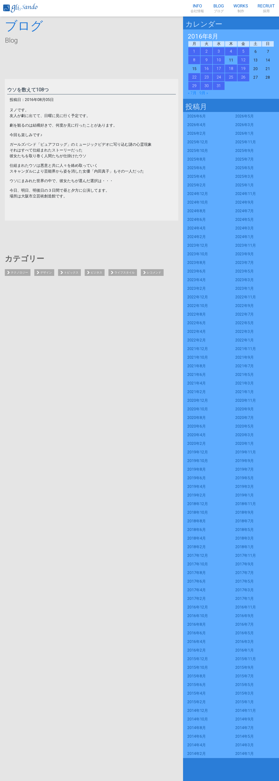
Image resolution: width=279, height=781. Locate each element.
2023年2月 (196, 288)
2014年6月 (196, 736)
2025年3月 (244, 176)
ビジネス (96, 272)
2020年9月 (244, 409)
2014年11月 (245, 710)
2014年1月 (244, 753)
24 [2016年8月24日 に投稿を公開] (219, 77)
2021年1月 (244, 392)
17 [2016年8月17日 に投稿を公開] (219, 68)
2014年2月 (196, 753)
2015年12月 (197, 659)
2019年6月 (196, 478)
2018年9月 (244, 512)
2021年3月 (244, 383)
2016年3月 (244, 641)
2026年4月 (196, 125)
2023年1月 (244, 288)
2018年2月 (196, 547)
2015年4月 (196, 693)
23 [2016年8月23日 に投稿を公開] (206, 77)
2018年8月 (196, 521)
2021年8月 (196, 366)
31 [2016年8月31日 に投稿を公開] (219, 86)
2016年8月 (196, 624)
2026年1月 (244, 133)
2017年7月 (244, 572)
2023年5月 (244, 271)
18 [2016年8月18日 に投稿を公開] (231, 68)
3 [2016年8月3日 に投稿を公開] (219, 51)
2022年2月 (196, 340)
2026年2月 (196, 133)
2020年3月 (244, 435)
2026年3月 (244, 125)
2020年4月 (196, 435)
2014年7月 (244, 727)
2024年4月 (196, 228)
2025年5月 (244, 168)
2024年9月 (244, 202)
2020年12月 (197, 400)
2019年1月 (244, 495)
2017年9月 (244, 564)
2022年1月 (244, 340)
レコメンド (154, 272)
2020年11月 (245, 400)
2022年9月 (244, 305)
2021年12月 (197, 348)
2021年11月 (245, 348)
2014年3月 (244, 745)
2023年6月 (196, 271)
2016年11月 (245, 607)
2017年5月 (244, 581)
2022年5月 (244, 323)
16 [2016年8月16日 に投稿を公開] (206, 68)
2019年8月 (196, 469)
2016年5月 (244, 633)
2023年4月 (196, 280)
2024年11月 (245, 193)
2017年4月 (196, 590)
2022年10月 (197, 305)
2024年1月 (244, 236)
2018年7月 (244, 521)
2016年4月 (196, 641)
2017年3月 (244, 590)
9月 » (203, 93)
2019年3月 (244, 486)
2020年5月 (244, 426)
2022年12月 (197, 297)
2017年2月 (196, 598)
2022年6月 (196, 323)
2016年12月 (197, 607)
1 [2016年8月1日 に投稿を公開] (194, 51)
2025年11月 (245, 142)
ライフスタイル (124, 272)
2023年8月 (196, 262)
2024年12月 (197, 193)
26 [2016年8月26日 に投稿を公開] (243, 77)
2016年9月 (244, 616)
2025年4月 (196, 176)
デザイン (46, 272)
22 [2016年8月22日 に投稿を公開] (194, 77)
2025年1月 (244, 185)
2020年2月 (196, 443)
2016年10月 (197, 616)
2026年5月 (244, 116)
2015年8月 (196, 676)
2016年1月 (244, 650)
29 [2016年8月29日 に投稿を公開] (194, 86)
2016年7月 (244, 624)
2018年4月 (196, 538)
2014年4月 (196, 745)
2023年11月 (245, 245)
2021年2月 (196, 392)
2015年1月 (244, 702)
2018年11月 (245, 504)
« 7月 (192, 93)
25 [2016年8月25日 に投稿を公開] (231, 77)
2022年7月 (244, 314)
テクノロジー (19, 272)
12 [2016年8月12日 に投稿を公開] (243, 60)
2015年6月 (196, 684)
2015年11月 (245, 659)
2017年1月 (244, 598)
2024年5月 (244, 219)
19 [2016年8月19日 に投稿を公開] (243, 68)
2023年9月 (244, 254)
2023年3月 (244, 280)
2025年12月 (197, 142)
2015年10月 (197, 667)
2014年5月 (244, 736)
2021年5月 (244, 374)
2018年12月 (197, 504)
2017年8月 (196, 572)
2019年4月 (196, 486)
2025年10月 (197, 150)
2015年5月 (244, 684)
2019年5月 (244, 478)
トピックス (71, 272)
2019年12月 (197, 452)
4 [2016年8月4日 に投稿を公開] (231, 51)
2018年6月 (196, 529)
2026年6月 (196, 116)
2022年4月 (196, 331)
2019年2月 (196, 495)
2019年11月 (245, 452)
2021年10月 (197, 357)
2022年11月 (245, 297)
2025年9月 (244, 150)
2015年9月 (244, 667)
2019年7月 (244, 469)
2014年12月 (197, 710)
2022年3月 (244, 331)
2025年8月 (196, 159)
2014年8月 (196, 727)
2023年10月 (197, 254)
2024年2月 (196, 236)
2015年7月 (244, 676)
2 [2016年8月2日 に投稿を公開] (206, 51)
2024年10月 (197, 202)
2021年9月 (244, 357)
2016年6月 (196, 633)
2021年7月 (244, 366)
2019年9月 (244, 460)
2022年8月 (196, 314)
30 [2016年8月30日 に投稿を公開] (206, 86)
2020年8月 (196, 417)
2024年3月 (244, 228)
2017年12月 (197, 555)
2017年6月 (196, 581)
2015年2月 (196, 702)
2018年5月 (244, 529)
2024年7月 (244, 211)
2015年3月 (244, 693)
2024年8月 (196, 211)
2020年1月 (244, 443)
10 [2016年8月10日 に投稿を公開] (219, 60)
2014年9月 (244, 719)
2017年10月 (197, 564)
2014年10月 (197, 719)
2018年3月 (244, 538)
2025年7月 (244, 159)
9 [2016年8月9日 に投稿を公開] (206, 60)
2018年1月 (244, 547)
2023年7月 (244, 262)
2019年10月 (197, 460)
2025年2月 (196, 185)
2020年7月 (244, 417)
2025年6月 (196, 168)
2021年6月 (196, 374)
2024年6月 (196, 219)
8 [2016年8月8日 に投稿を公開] (194, 60)
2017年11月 (245, 555)
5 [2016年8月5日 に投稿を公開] (243, 51)
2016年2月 (196, 650)
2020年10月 (197, 409)
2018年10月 (197, 512)
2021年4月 (196, 383)
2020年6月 (196, 426)
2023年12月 (197, 245)
